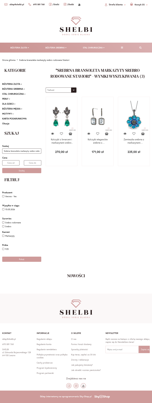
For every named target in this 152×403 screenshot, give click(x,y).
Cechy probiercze (45, 362)
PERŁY (6, 98)
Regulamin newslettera (47, 349)
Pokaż (21, 259)
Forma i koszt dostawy (81, 344)
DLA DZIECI (8, 103)
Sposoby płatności (79, 349)
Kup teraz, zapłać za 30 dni (83, 354)
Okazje (5, 123)
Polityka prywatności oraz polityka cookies (52, 356)
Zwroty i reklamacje (80, 359)
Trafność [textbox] (50, 90)
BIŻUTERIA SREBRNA (56, 47)
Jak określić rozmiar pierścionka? (86, 370)
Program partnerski (45, 373)
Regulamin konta (44, 344)
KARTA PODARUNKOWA (14, 118)
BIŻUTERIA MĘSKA (12, 108)
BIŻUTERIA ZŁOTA (19, 47)
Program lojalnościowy (47, 367)
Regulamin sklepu (44, 339)
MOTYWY (8, 113)
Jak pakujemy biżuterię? (82, 364)
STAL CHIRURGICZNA (94, 47)
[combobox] (61, 90)
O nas (73, 339)
